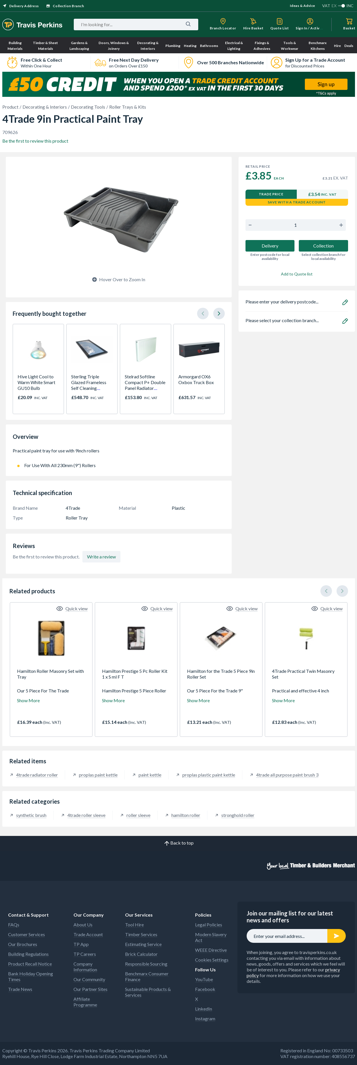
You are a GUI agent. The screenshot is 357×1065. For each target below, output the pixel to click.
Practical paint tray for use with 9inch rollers (119, 453)
